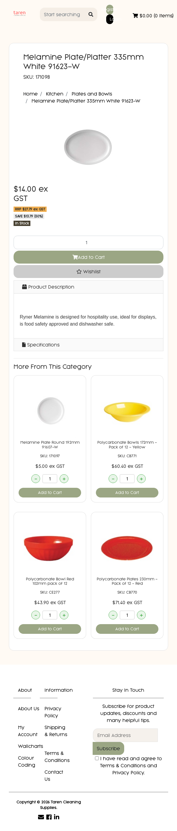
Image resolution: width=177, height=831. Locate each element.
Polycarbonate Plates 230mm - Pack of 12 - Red (127, 581)
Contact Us (54, 775)
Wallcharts (30, 746)
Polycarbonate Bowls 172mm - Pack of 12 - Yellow (127, 445)
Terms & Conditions (57, 756)
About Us (28, 708)
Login (111, 19)
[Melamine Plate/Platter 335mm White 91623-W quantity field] (88, 242)
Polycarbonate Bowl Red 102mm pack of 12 (50, 581)
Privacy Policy (53, 712)
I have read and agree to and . (128, 765)
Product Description (48, 287)
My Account (27, 730)
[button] (88, 271)
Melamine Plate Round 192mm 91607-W (50, 445)
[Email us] (41, 817)
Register (109, 9)
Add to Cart (89, 257)
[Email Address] (125, 735)
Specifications (41, 345)
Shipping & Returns (56, 730)
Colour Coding (26, 761)
